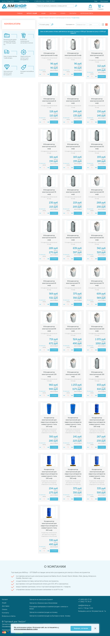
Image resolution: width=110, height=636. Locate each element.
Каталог (5, 599)
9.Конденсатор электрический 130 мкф (49, 374)
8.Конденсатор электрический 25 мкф (73, 146)
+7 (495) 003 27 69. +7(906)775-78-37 (44, 1)
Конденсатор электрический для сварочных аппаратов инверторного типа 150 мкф (73, 422)
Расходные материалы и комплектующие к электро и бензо (48, 608)
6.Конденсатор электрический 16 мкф (73, 101)
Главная (19, 13)
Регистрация (104, 1)
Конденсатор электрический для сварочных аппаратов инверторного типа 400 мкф (49, 525)
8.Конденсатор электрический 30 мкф (97, 146)
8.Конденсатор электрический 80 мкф (49, 329)
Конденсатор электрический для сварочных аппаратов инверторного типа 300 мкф (73, 473)
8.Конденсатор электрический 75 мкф (97, 283)
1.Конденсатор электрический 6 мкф (49, 54)
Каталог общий (32, 13)
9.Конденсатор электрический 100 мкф (73, 329)
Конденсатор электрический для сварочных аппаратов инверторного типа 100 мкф (49, 422)
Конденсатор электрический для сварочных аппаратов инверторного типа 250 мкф (49, 473)
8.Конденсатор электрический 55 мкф (73, 237)
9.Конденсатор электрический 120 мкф (97, 329)
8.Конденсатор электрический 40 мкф (73, 192)
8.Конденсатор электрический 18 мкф (97, 101)
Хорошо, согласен (81, 628)
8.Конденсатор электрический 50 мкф (49, 237)
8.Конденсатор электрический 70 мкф (73, 283)
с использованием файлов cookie (36, 628)
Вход (95, 1)
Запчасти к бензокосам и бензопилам (43, 603)
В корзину (54, 74)
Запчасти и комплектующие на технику (43, 612)
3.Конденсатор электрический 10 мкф (97, 55)
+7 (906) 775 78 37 (85, 602)
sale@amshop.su (24, 1)
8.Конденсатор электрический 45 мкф (97, 192)
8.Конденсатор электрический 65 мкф (49, 283)
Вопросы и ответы (87, 13)
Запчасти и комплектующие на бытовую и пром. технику (49, 616)
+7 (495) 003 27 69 (85, 599)
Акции (43, 13)
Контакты (73, 13)
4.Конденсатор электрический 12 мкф (49, 101)
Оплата (62, 13)
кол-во (44, 71)
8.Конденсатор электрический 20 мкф (49, 146)
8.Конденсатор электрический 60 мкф (97, 237)
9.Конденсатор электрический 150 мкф (97, 374)
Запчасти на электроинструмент (41, 599)
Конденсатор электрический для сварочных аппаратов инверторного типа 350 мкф (97, 473)
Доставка (53, 13)
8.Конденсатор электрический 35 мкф (49, 192)
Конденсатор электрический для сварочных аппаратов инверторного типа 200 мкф (97, 422)
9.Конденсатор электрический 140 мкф (73, 374)
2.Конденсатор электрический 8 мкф (73, 54)
